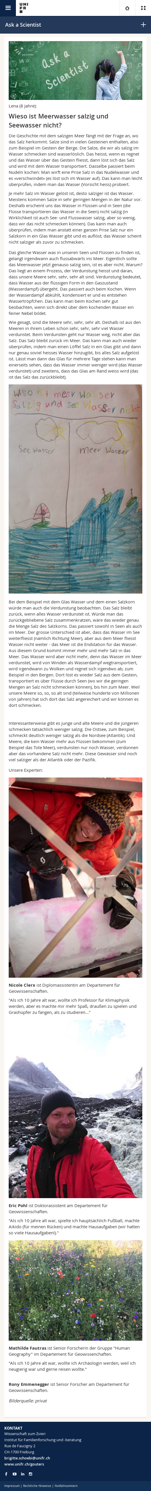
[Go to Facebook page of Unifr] (6, 1474)
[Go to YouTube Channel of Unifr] (14, 1474)
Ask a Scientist (23, 24)
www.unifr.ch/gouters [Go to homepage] (24, 1464)
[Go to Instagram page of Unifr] (30, 1474)
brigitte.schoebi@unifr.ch (27, 1458)
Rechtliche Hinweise (37, 1486)
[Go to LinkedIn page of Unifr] (22, 1474)
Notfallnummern (66, 1486)
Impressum (12, 1486)
